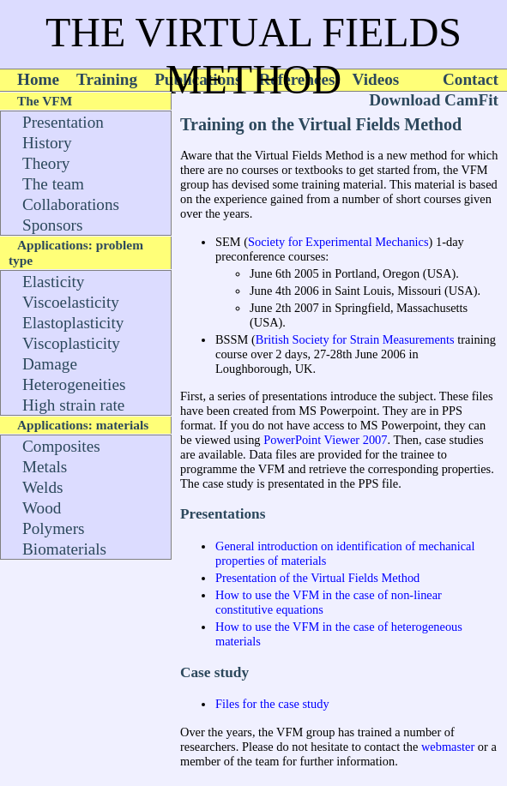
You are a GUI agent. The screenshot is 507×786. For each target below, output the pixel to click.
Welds (42, 487)
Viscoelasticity (70, 302)
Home (38, 79)
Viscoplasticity (71, 343)
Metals (44, 467)
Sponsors (52, 225)
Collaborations (70, 204)
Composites (61, 446)
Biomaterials (64, 549)
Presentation (63, 122)
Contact (470, 79)
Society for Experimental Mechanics (338, 242)
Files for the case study (272, 704)
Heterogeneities (73, 384)
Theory (45, 163)
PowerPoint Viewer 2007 (325, 440)
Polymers (53, 528)
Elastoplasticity (73, 323)
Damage (49, 364)
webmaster (447, 746)
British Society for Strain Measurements (355, 339)
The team (53, 184)
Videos (376, 79)
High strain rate (73, 405)
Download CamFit (433, 100)
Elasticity (53, 282)
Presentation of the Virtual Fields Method (317, 578)
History (47, 143)
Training (106, 79)
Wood (41, 508)
